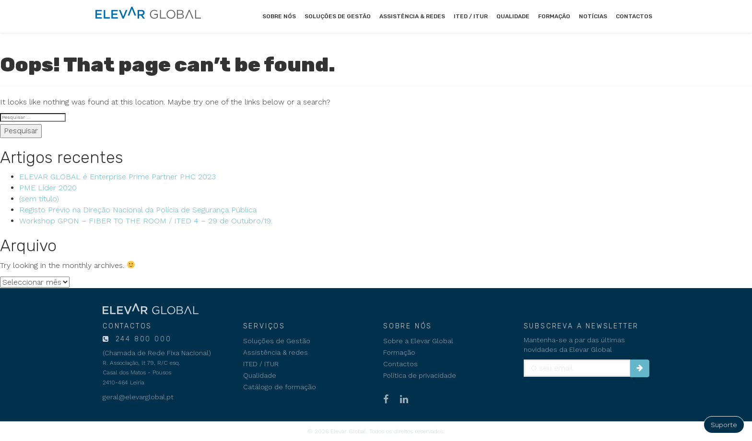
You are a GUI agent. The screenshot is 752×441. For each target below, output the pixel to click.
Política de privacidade (419, 375)
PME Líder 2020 (48, 187)
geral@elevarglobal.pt (138, 397)
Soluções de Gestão (338, 16)
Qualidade (512, 16)
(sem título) (39, 198)
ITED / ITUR (471, 16)
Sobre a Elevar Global (418, 341)
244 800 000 (142, 339)
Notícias (593, 16)
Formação (554, 16)
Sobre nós (279, 16)
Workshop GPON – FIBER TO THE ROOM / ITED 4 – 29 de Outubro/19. (145, 220)
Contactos (634, 16)
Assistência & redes (412, 16)
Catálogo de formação (279, 387)
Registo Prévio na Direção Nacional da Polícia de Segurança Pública (138, 209)
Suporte (724, 425)
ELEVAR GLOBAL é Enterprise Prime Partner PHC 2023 (117, 176)
